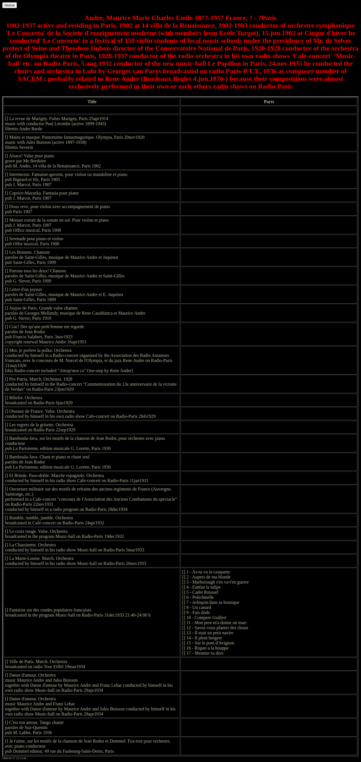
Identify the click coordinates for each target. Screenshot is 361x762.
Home (10, 5)
